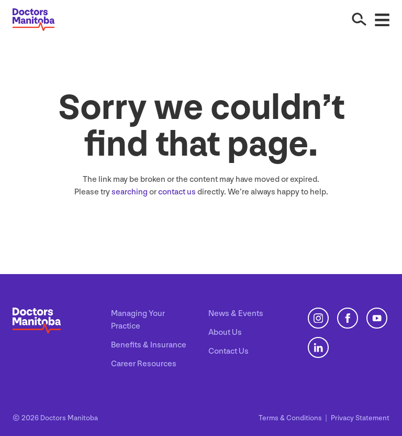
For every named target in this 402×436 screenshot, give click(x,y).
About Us (225, 332)
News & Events (235, 314)
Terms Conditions (291, 417)
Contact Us (228, 351)
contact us (177, 192)
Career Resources (143, 364)
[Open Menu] (382, 19)
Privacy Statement (360, 417)
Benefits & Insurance (148, 345)
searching (129, 192)
